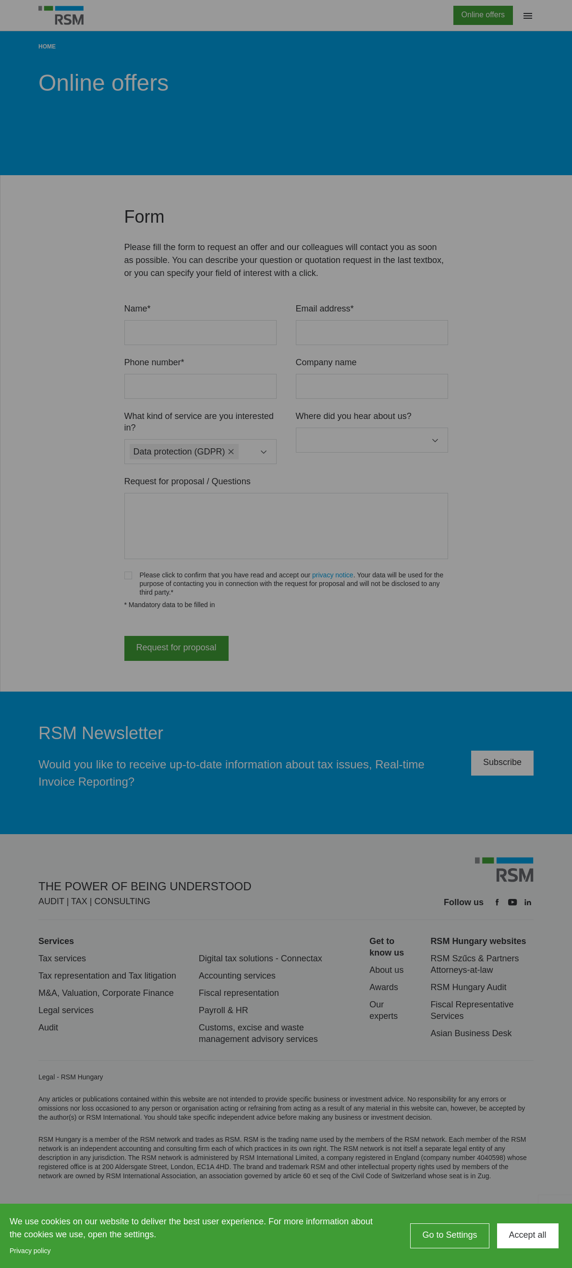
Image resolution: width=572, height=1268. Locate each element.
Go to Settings (449, 1235)
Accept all (528, 1235)
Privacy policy (30, 1251)
